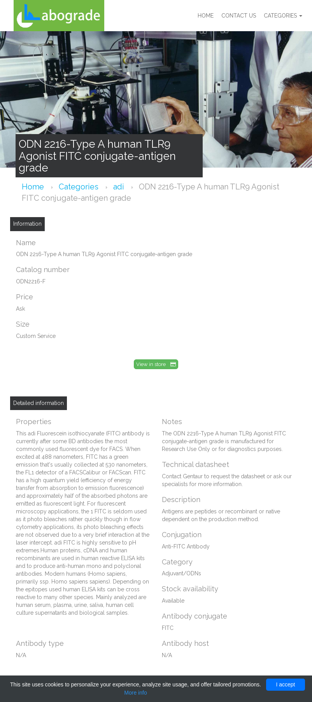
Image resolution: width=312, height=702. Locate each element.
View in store (156, 364)
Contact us (238, 15)
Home (206, 15)
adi (119, 186)
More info (135, 693)
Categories (283, 15)
